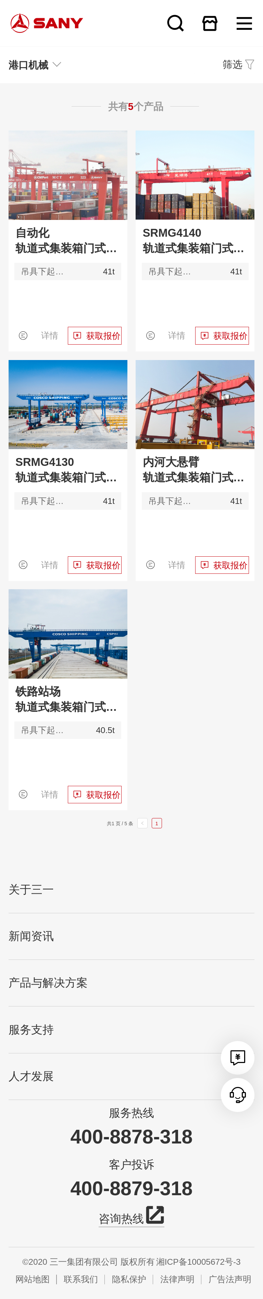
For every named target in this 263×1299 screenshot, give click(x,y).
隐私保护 (129, 1279)
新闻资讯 (31, 936)
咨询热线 (131, 1217)
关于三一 (31, 889)
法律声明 (177, 1279)
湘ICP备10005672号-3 (198, 1261)
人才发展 (31, 1076)
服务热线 (131, 1113)
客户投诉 (131, 1165)
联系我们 (81, 1279)
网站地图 (32, 1279)
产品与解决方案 (48, 983)
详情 (49, 335)
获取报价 (103, 336)
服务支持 (31, 1030)
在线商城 (209, 23)
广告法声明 (230, 1279)
